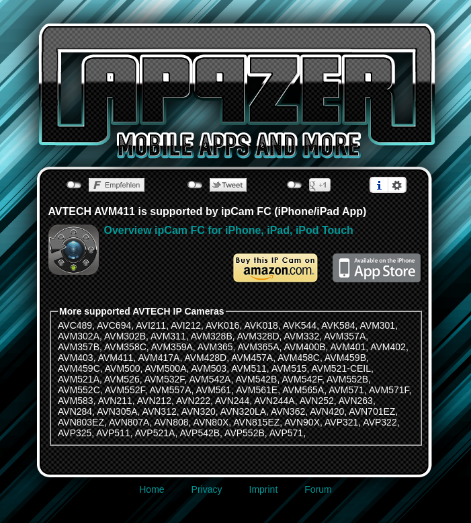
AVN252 (317, 400)
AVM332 (302, 336)
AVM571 (346, 390)
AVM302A (78, 336)
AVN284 (75, 411)
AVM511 (249, 368)
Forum (317, 489)
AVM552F (125, 390)
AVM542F (302, 379)
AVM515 (289, 368)
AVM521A (78, 379)
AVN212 (154, 400)
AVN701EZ (372, 411)
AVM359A (172, 346)
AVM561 (214, 390)
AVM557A (170, 390)
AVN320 (198, 411)
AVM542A (209, 379)
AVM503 (209, 368)
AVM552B (347, 379)
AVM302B (125, 336)
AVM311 (168, 336)
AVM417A (158, 357)
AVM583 (75, 400)
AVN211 (115, 400)
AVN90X (302, 422)
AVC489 (75, 325)
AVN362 (288, 411)
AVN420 (327, 411)
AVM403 (75, 357)
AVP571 (286, 433)
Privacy (206, 489)
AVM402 (388, 346)
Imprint (263, 489)
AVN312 (159, 411)
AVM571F (389, 390)
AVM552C (79, 390)
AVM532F (164, 379)
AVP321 (341, 422)
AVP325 (74, 433)
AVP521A (155, 433)
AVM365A (259, 346)
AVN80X (211, 422)
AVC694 (114, 325)
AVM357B (78, 346)
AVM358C (125, 346)
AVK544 (299, 325)
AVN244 (232, 400)
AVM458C (298, 357)
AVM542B (256, 379)
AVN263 (356, 400)
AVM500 (122, 368)
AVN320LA (243, 411)
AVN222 (193, 400)
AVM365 (215, 346)
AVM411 (116, 357)
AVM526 (122, 379)
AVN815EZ (256, 422)
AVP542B (199, 433)
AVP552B (244, 433)
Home (151, 489)
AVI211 (151, 325)
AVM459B (345, 357)
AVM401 (348, 346)
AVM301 (378, 325)
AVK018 (260, 325)
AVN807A (129, 422)
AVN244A (274, 400)
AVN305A (117, 411)
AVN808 (171, 422)
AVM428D (205, 357)
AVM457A (252, 357)
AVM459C (79, 368)
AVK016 (222, 325)
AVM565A (303, 390)
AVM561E (256, 390)
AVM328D (258, 336)
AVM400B (305, 346)
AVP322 (379, 422)
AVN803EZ (81, 422)
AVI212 (186, 325)
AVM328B (211, 336)
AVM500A (165, 368)
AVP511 (113, 433)
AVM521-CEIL (341, 368)
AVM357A (345, 336)
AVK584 (338, 325)
